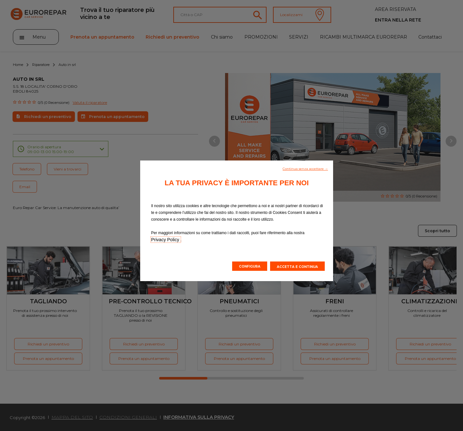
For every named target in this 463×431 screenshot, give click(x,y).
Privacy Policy (165, 239)
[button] (305, 168)
